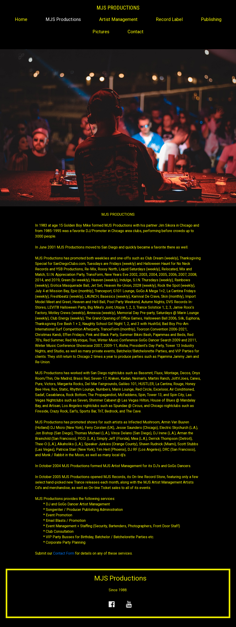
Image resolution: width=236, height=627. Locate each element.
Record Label (169, 19)
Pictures (100, 31)
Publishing (211, 19)
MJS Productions (63, 19)
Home (21, 19)
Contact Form (63, 553)
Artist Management (118, 19)
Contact (136, 31)
